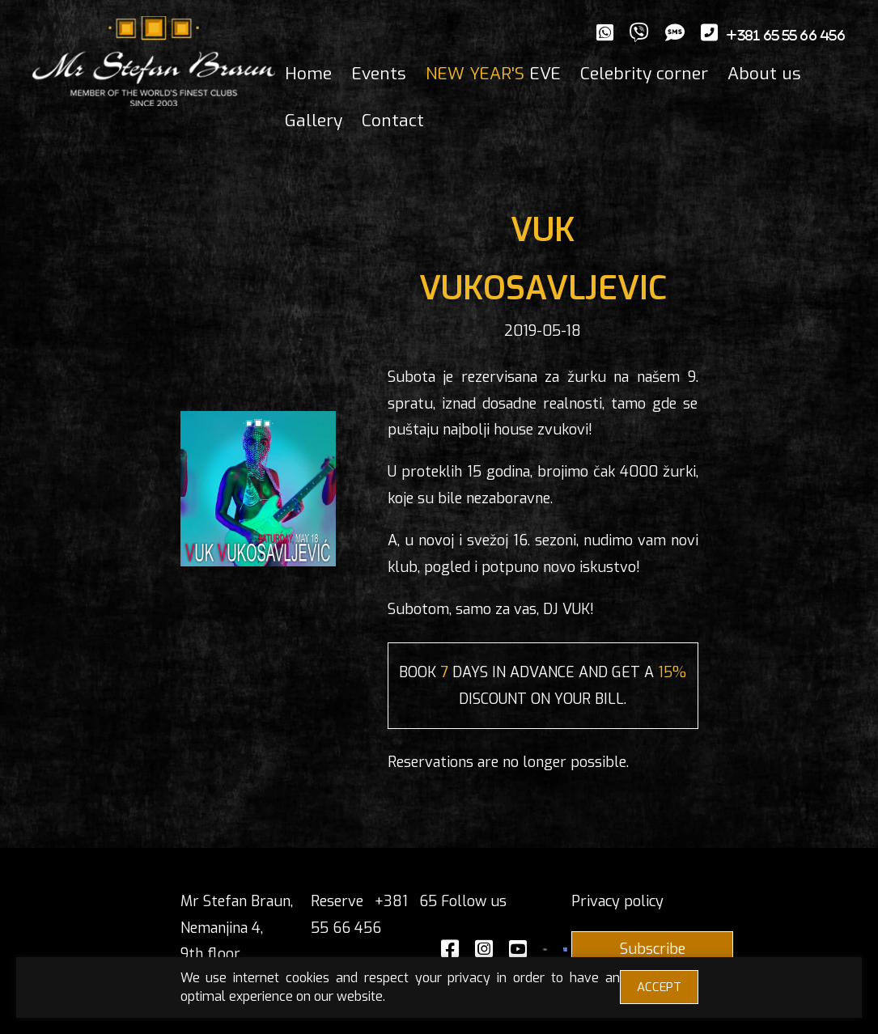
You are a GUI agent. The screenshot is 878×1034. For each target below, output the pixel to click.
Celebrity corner (644, 73)
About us (764, 73)
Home (308, 73)
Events (378, 73)
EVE (493, 73)
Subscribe (652, 949)
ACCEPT (659, 987)
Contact (393, 120)
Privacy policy (617, 901)
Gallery (313, 120)
